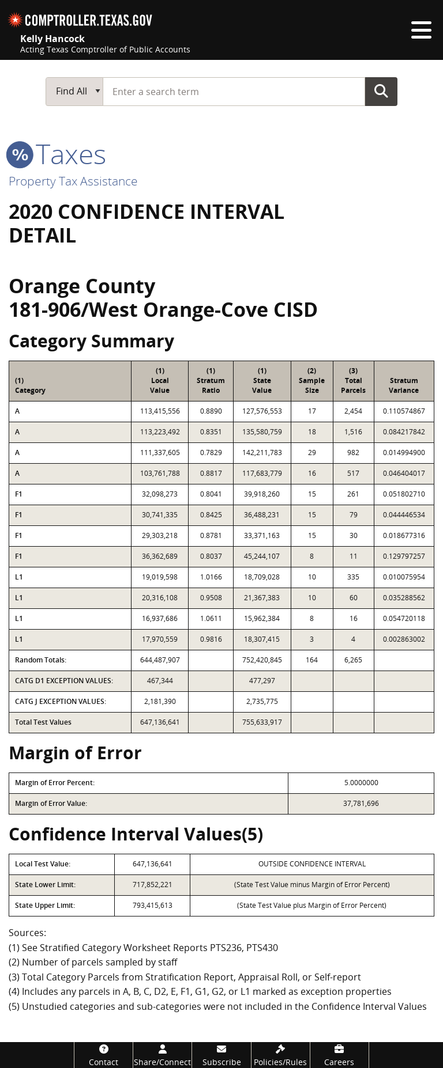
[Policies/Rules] (280, 1055)
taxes (57, 153)
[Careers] (339, 1055)
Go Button (381, 91)
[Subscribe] (221, 1055)
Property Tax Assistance (73, 181)
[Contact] (103, 1055)
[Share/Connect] (162, 1055)
